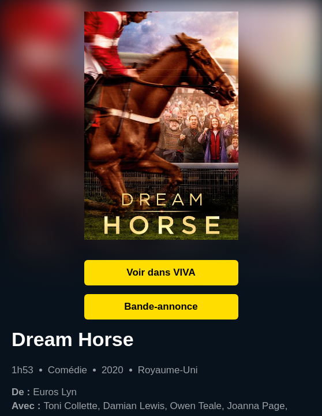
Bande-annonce (161, 306)
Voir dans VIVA (160, 272)
